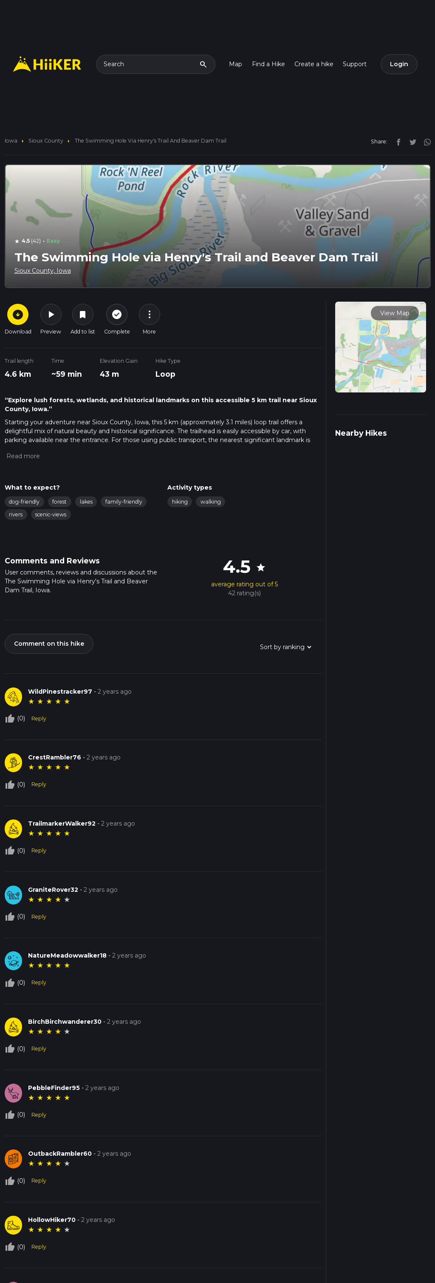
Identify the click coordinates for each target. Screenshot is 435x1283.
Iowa (11, 140)
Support (355, 64)
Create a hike (313, 64)
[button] (22, 456)
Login (399, 64)
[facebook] (396, 141)
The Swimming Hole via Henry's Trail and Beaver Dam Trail (150, 140)
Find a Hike (268, 64)
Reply (38, 718)
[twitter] (411, 141)
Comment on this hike (49, 643)
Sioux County (45, 140)
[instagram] (424, 141)
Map (235, 64)
